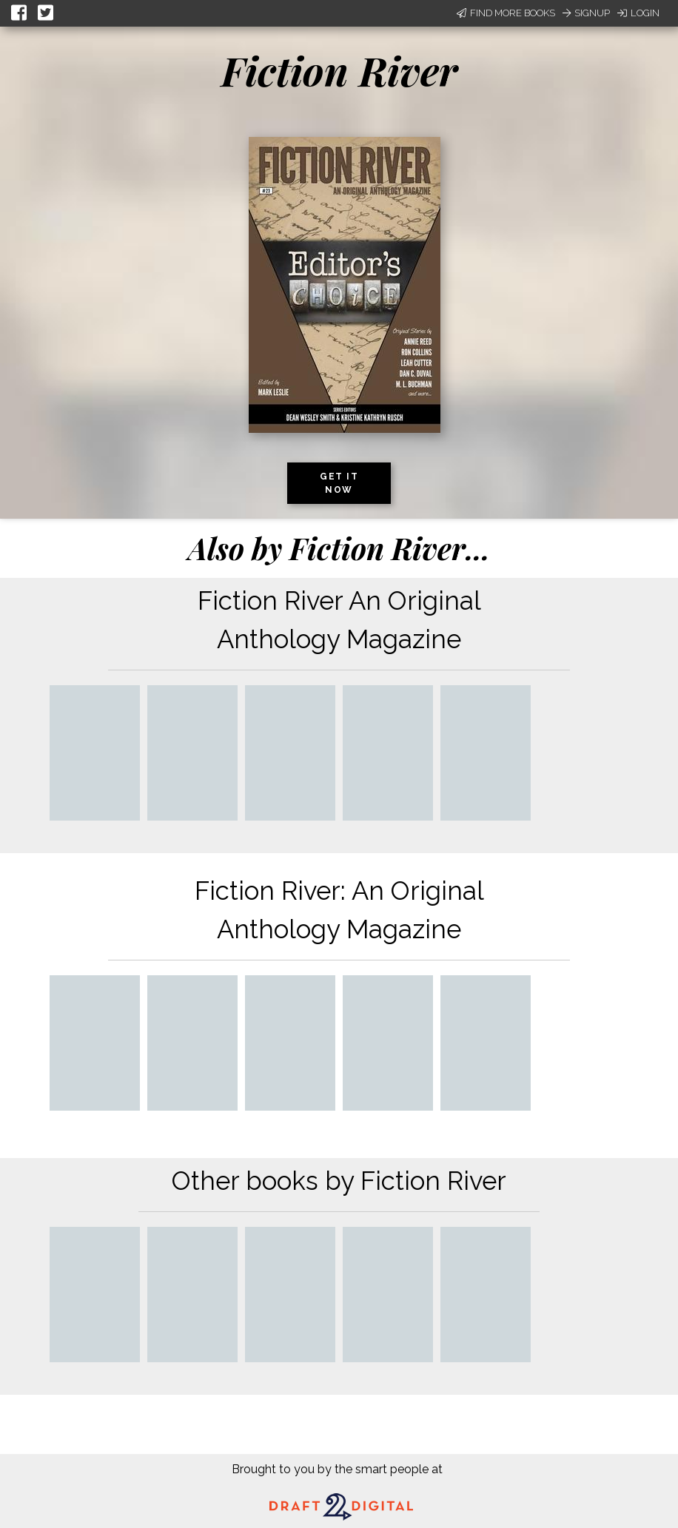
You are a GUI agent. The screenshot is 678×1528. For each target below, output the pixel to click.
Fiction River (339, 70)
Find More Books (506, 12)
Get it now (339, 483)
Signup (586, 12)
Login (638, 12)
